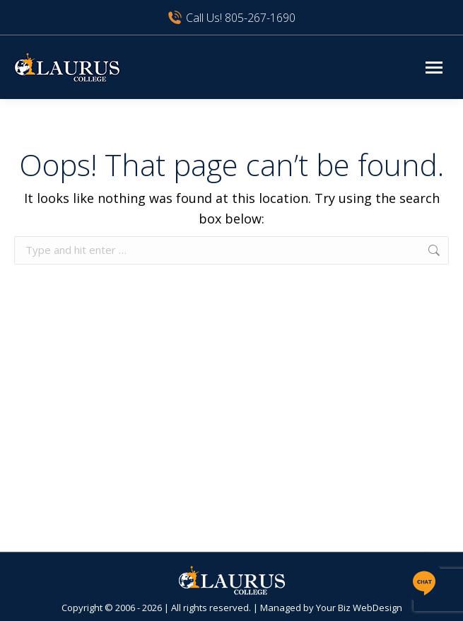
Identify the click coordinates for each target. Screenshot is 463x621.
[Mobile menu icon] (434, 67)
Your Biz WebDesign (359, 607)
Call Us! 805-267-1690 (231, 17)
